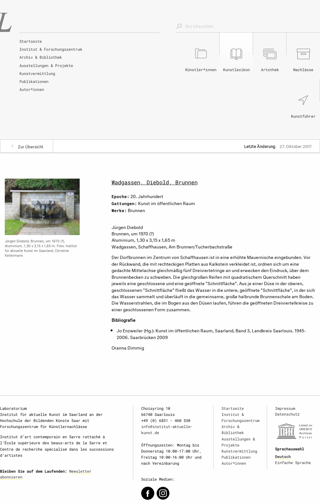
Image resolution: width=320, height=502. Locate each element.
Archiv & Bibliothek (40, 57)
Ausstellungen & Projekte (46, 65)
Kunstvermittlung (37, 73)
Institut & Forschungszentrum (50, 49)
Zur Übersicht (30, 146)
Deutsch (283, 456)
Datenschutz (287, 414)
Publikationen (33, 81)
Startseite (30, 41)
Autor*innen (31, 89)
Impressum (285, 408)
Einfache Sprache (293, 462)
